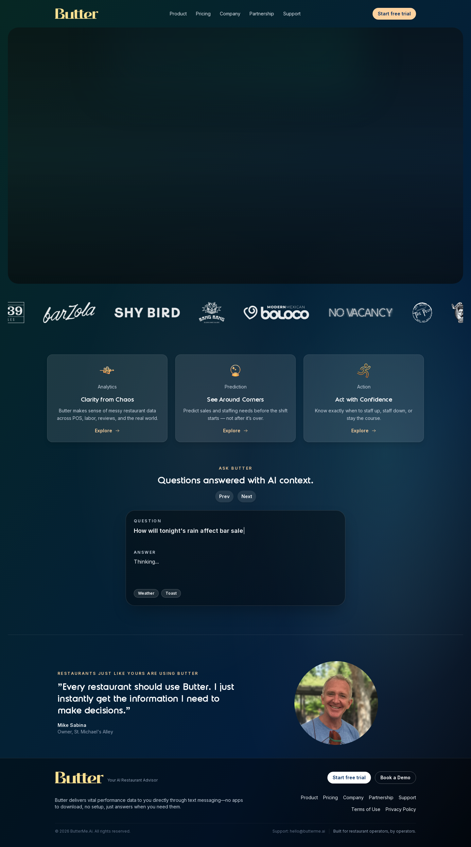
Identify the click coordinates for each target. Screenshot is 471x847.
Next (246, 496)
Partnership (262, 13)
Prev (224, 496)
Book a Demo (395, 777)
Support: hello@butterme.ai (298, 831)
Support (292, 13)
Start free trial (394, 13)
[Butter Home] (76, 14)
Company (230, 13)
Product (178, 13)
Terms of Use (365, 809)
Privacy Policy (401, 809)
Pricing (203, 13)
